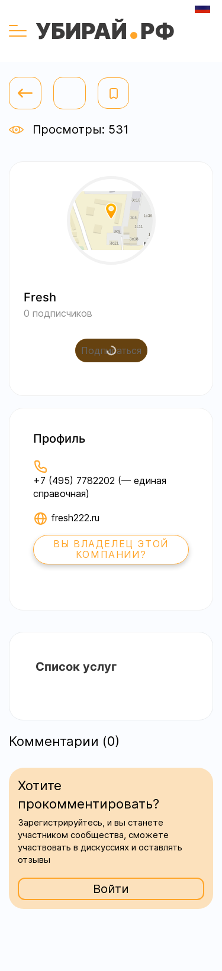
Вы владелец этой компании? (111, 549)
